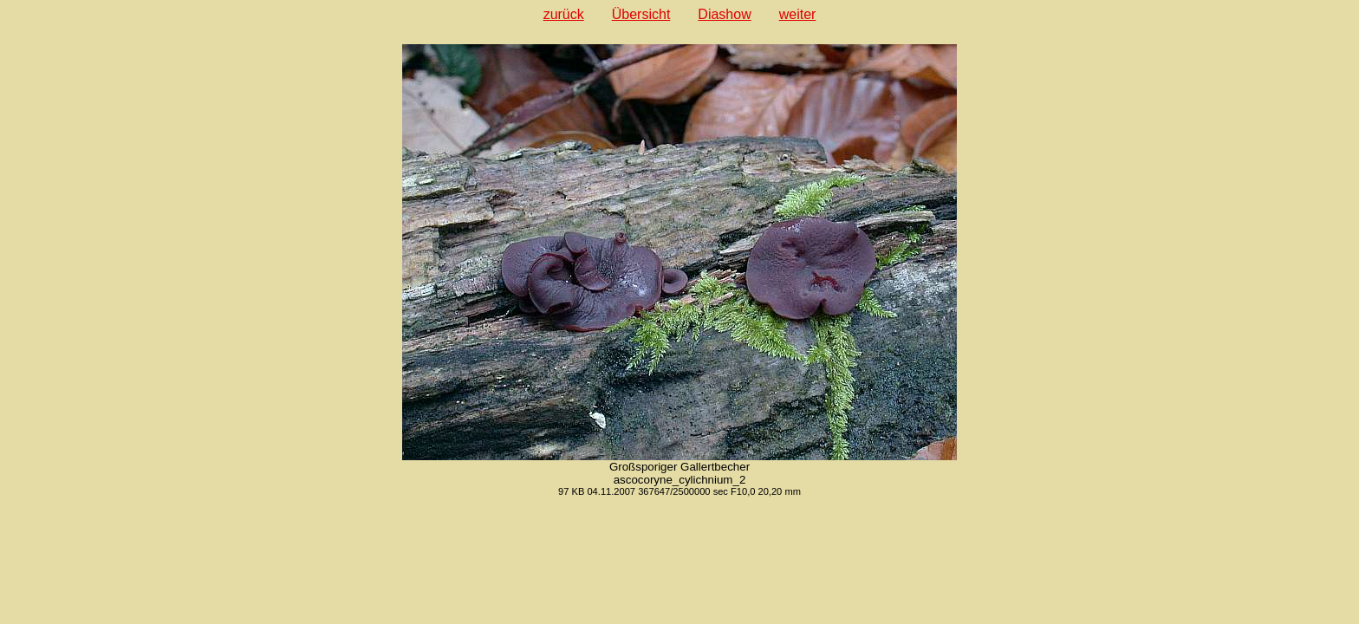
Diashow (724, 14)
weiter (797, 14)
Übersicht (641, 14)
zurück (563, 14)
